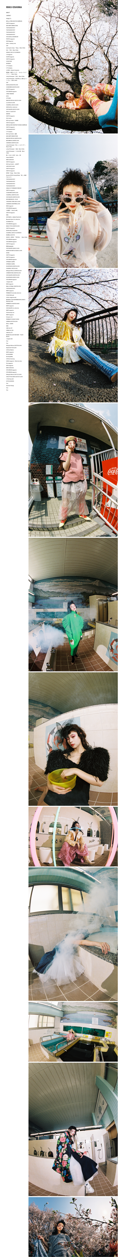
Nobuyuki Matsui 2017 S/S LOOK (14, 374)
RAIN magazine (9, 206)
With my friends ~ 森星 (11, 134)
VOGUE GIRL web (10, 295)
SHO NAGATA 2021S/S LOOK (12, 109)
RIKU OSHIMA (14, 7)
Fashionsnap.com (10, 312)
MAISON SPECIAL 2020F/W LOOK (14, 138)
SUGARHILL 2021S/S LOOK (12, 105)
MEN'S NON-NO (10, 159)
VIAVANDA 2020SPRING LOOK (13, 203)
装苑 (7, 215)
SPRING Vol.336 (9, 330)
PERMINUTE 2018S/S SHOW (12, 319)
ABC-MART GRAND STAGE (12, 25)
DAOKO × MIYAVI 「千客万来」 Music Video (16, 237)
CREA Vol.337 (9, 328)
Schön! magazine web (11, 297)
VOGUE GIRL (9, 61)
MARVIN (8, 113)
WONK (7, 252)
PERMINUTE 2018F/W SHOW (12, 303)
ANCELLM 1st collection (11, 107)
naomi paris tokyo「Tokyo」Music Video (15, 48)
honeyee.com (9, 317)
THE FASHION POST (10, 27)
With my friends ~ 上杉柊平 (12, 164)
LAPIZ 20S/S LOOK (10, 166)
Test (7, 341)
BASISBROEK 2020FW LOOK (12, 140)
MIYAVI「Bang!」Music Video (13, 173)
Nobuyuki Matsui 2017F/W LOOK (14, 345)
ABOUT (8, 12)
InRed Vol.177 (9, 332)
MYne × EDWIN (9, 323)
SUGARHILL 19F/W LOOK (12, 268)
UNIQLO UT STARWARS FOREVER (13, 188)
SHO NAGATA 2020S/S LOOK (12, 248)
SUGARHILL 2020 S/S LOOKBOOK (13, 232)
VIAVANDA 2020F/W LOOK (12, 142)
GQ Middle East (9, 221)
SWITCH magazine (10, 23)
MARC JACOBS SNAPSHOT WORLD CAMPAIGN (16, 125)
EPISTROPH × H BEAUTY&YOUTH (13, 217)
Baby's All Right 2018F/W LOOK (13, 286)
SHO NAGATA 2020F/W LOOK (13, 197)
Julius (7, 96)
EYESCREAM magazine (11, 91)
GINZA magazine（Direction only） (14, 361)
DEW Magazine (9, 41)
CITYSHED (8, 98)
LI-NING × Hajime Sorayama (12, 70)
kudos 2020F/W (9, 157)
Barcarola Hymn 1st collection (13, 219)
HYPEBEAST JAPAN (10, 261)
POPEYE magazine (10, 39)
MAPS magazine (10, 290)
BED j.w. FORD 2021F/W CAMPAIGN (14, 21)
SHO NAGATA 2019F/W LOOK (13, 275)
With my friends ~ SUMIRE (12, 120)
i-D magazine (9, 54)
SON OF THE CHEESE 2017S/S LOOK (14, 376)
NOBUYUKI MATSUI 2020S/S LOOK (14, 250)
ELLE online (8, 118)
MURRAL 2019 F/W (10, 235)
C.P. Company (9, 65)
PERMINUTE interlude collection (13, 293)
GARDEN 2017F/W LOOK (12, 321)
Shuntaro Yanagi (10, 385)
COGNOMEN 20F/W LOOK (12, 192)
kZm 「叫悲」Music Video (12, 50)
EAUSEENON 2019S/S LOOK (12, 277)
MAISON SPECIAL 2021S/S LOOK (13, 100)
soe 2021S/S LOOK (10, 102)
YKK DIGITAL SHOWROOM (12, 36)
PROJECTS (8, 18)
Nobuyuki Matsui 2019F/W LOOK (14, 270)
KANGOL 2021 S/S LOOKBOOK (13, 52)
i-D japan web (9, 338)
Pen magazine (9, 363)
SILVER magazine (10, 56)
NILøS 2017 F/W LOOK (11, 347)
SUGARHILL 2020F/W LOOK (12, 195)
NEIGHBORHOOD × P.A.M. (12, 199)
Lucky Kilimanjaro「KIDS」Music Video (15, 76)
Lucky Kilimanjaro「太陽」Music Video (15, 149)
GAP (7, 45)
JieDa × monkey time (11, 43)
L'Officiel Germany (10, 359)
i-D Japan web (9, 281)
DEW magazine (9, 365)
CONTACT (8, 15)
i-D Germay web (10, 379)
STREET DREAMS (10, 93)
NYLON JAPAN (9, 354)
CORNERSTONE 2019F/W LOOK (13, 273)
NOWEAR (8, 63)
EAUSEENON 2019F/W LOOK (13, 266)
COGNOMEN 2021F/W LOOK (12, 87)
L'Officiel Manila (10, 350)
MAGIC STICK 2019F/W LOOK (13, 226)
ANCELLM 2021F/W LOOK (12, 84)
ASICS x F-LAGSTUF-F (11, 111)
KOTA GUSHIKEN (10, 381)
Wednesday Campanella (11, 230)
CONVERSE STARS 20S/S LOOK (13, 201)
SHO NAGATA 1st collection (12, 308)
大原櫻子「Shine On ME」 (12, 210)
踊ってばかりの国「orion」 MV (13, 155)
